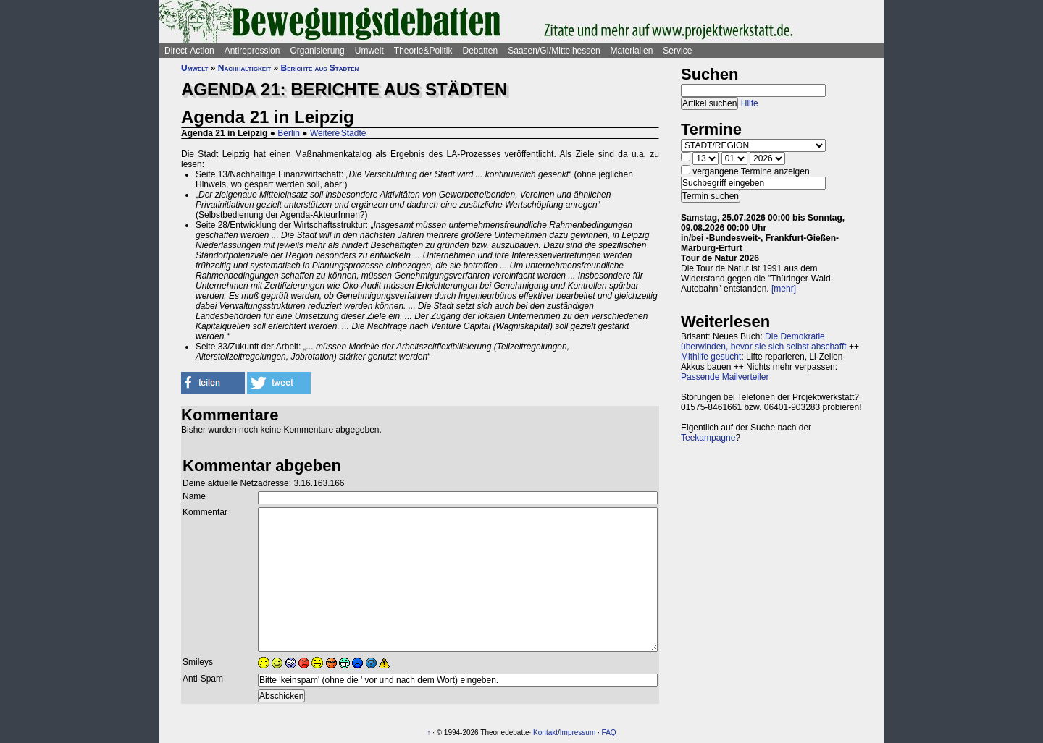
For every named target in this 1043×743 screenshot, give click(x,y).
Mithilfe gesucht (711, 357)
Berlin (288, 133)
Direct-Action (189, 51)
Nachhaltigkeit (244, 68)
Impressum (577, 732)
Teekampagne (708, 438)
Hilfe (749, 103)
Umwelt (369, 51)
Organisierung (317, 51)
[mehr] (783, 289)
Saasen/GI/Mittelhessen (554, 51)
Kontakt (545, 732)
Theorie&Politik (423, 51)
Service (677, 51)
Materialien (632, 51)
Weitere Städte (338, 133)
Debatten (480, 51)
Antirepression (252, 51)
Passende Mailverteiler (724, 377)
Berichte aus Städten (320, 68)
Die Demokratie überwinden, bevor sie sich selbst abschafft (764, 341)
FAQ (609, 732)
